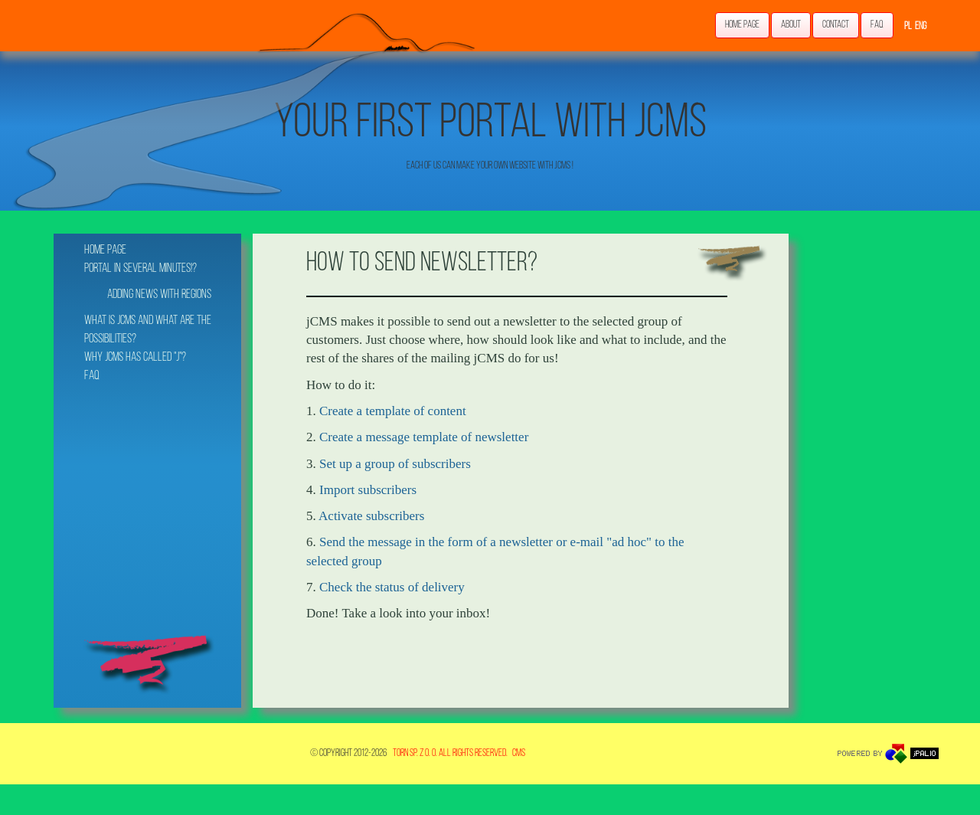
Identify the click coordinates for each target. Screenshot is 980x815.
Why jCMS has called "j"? (135, 357)
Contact (835, 25)
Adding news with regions (159, 294)
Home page (742, 25)
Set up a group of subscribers (395, 464)
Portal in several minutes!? (140, 268)
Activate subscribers (371, 516)
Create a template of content (392, 411)
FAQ (877, 25)
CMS (518, 753)
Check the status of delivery (392, 587)
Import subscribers (367, 490)
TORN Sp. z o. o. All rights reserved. (450, 753)
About (791, 25)
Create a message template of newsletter (423, 437)
